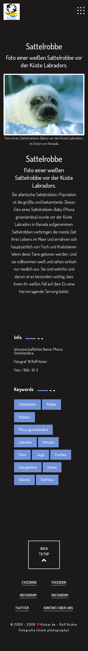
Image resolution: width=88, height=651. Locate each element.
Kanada (48, 442)
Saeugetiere (28, 467)
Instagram (28, 595)
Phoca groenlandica (33, 429)
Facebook (29, 582)
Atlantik (24, 479)
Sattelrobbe (27, 404)
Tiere (22, 454)
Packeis (60, 454)
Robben (24, 417)
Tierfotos (47, 479)
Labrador (25, 442)
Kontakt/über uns (58, 608)
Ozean (52, 467)
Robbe (51, 404)
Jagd (40, 454)
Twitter (22, 608)
